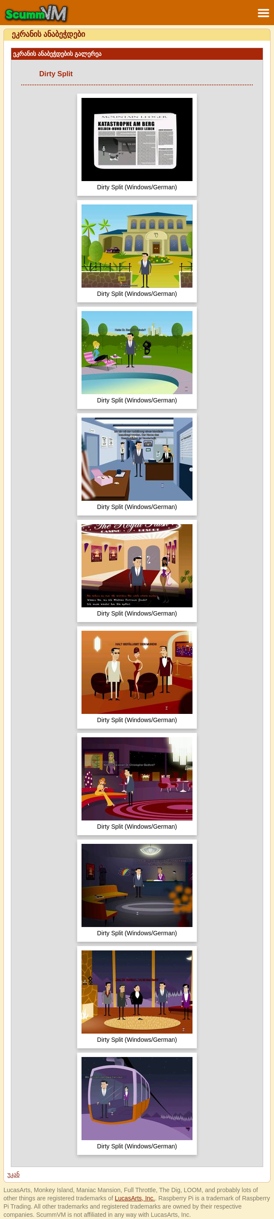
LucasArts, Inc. (135, 1198)
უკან (13, 1174)
